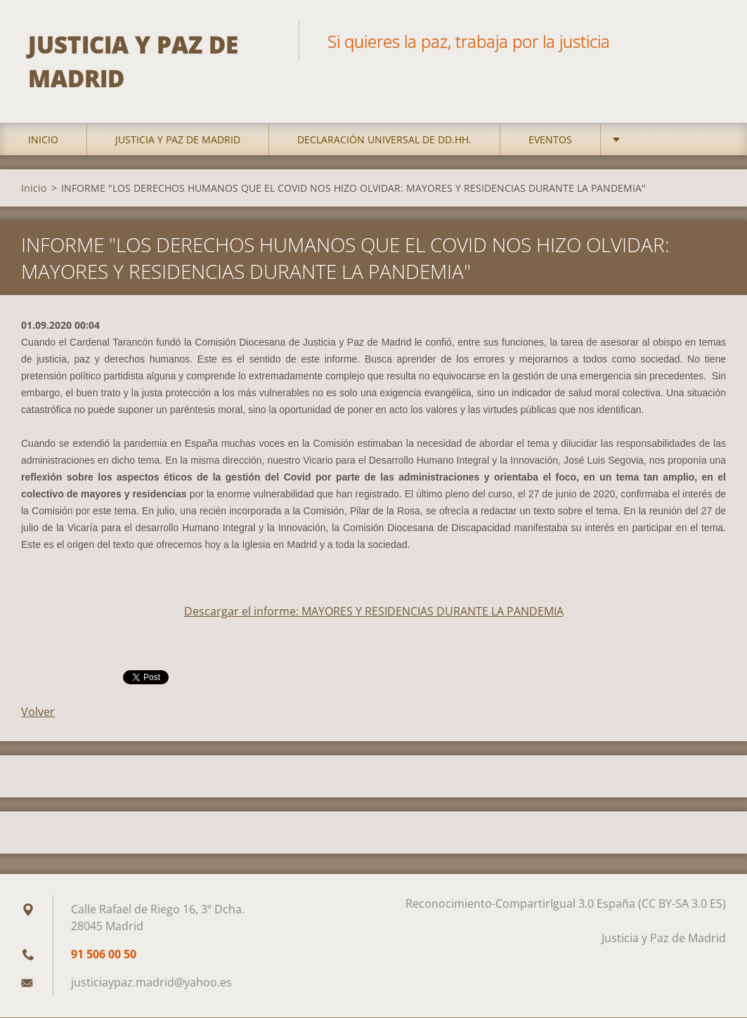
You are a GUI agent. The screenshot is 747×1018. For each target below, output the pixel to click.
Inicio (43, 140)
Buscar (710, 40)
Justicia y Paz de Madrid (177, 140)
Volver (38, 712)
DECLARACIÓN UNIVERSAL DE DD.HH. (384, 140)
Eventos (550, 140)
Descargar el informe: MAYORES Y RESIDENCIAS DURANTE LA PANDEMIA (374, 612)
